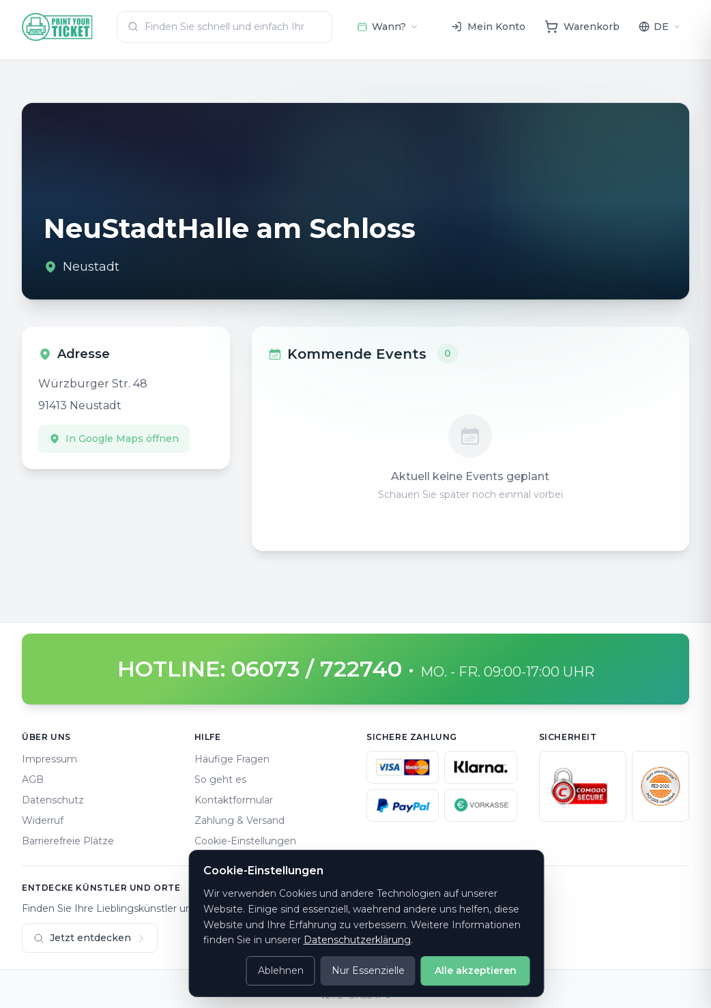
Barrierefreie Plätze (68, 841)
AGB (33, 779)
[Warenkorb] (582, 26)
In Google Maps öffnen (114, 438)
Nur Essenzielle (368, 970)
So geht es (220, 779)
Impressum (49, 759)
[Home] (57, 27)
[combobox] (224, 27)
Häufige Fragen (232, 759)
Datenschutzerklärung (357, 940)
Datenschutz (53, 800)
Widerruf (42, 820)
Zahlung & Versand (239, 820)
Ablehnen (281, 970)
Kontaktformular (233, 800)
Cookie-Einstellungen (245, 841)
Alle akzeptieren (476, 970)
